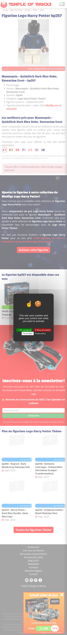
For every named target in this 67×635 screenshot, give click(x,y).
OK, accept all (24, 330)
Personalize (28, 333)
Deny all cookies (42, 330)
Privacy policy (40, 333)
